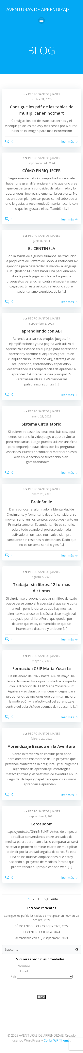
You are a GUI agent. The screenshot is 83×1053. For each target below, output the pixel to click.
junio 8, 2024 (41, 241)
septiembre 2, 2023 (41, 323)
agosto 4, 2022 (41, 577)
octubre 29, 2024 (41, 99)
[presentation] (32, 986)
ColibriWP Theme (57, 1040)
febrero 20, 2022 (41, 738)
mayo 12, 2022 (41, 661)
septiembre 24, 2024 (41, 163)
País (13, 976)
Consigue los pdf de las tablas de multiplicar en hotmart (39, 915)
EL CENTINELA (32, 932)
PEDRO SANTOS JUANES (44, 94)
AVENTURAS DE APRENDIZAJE (38, 9)
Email (24, 971)
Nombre (24, 966)
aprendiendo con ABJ (28, 938)
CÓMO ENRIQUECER (28, 926)
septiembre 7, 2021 (41, 816)
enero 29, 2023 (41, 416)
